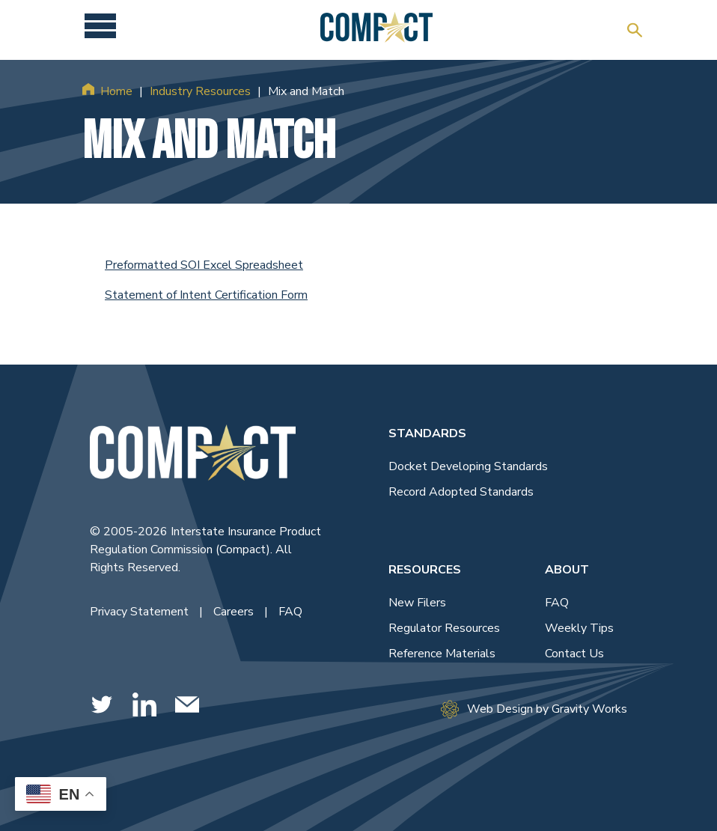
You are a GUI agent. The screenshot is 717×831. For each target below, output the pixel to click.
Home (116, 91)
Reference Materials (441, 653)
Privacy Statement (141, 611)
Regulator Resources (444, 628)
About (567, 569)
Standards (427, 433)
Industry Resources (200, 91)
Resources (424, 569)
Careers (235, 611)
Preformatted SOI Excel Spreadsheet (204, 265)
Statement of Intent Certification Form (206, 295)
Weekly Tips (579, 628)
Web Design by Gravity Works (534, 709)
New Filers (417, 602)
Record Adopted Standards (461, 492)
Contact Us (574, 653)
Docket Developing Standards (468, 466)
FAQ (290, 611)
